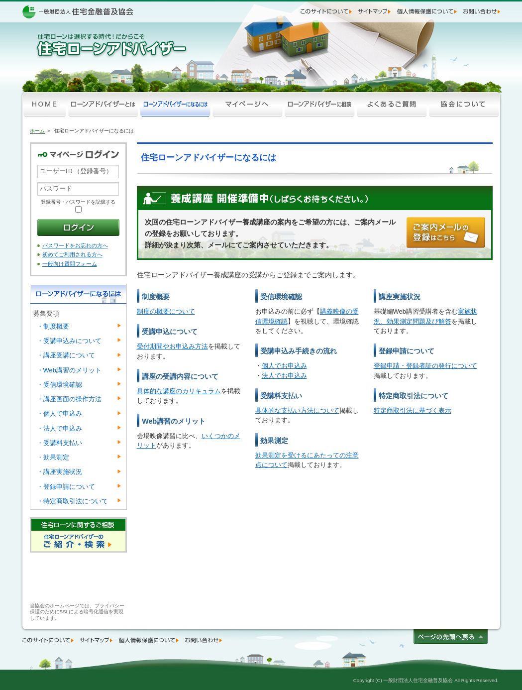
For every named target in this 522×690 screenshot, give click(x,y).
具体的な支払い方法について (297, 410)
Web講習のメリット (69, 370)
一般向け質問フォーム (69, 264)
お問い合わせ (481, 11)
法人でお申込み (284, 375)
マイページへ (247, 104)
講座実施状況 (59, 471)
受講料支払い (59, 443)
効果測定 (53, 457)
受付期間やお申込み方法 (172, 346)
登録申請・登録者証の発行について (425, 365)
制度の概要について (166, 311)
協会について (464, 104)
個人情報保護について (428, 11)
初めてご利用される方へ (72, 254)
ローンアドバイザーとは (103, 104)
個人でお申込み (284, 365)
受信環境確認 (59, 384)
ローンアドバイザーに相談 (320, 104)
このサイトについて (327, 11)
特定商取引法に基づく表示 (412, 410)
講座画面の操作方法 (69, 399)
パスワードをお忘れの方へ (75, 245)
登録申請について (66, 486)
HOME (44, 104)
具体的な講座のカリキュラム (179, 391)
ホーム (37, 130)
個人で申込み (59, 413)
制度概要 (53, 326)
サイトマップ (375, 11)
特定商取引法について (72, 501)
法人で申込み (59, 428)
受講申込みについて (69, 341)
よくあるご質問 (392, 104)
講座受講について (66, 355)
